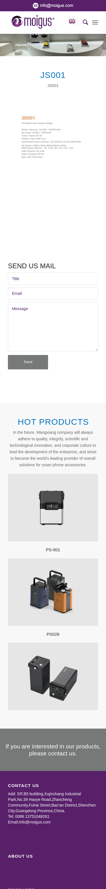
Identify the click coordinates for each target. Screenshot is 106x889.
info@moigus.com (35, 792)
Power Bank (18, 868)
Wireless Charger (23, 885)
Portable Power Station (28, 874)
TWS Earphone (21, 879)
